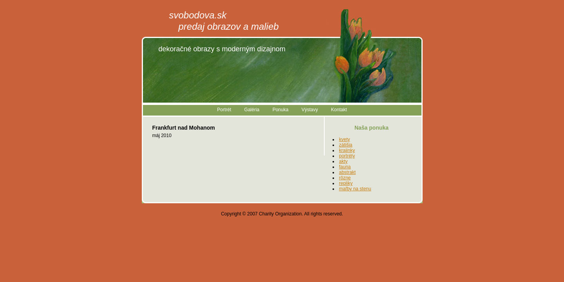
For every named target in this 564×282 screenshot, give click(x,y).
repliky (346, 183)
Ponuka (281, 109)
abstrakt (347, 172)
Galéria (252, 109)
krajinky (347, 150)
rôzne (345, 178)
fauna (345, 167)
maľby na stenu (355, 189)
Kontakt (339, 109)
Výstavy (310, 109)
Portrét (224, 109)
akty (343, 161)
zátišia (345, 145)
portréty (347, 156)
